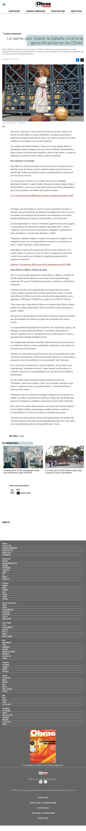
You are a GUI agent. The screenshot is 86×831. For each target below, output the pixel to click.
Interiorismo (6, 555)
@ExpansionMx (25, 493)
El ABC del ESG (6, 656)
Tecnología (5, 570)
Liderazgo (5, 667)
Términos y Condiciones (43, 813)
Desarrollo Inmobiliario (35, 11)
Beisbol (4, 607)
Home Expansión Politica (9, 563)
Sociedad (5, 599)
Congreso (5, 590)
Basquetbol (6, 612)
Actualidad (5, 665)
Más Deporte (6, 614)
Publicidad (43, 798)
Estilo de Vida (6, 722)
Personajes (5, 717)
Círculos (5, 682)
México (4, 587)
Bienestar (5, 720)
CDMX (3, 592)
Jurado (4, 724)
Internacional (6, 568)
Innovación (5, 654)
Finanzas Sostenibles (8, 652)
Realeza (4, 680)
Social (4, 645)
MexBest (6, 708)
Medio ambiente (6, 642)
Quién (4, 676)
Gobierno (5, 585)
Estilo (4, 625)
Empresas (5, 561)
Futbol (4, 605)
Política (5, 583)
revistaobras (40, 781)
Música (4, 634)
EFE (18, 490)
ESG (3, 575)
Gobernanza (6, 647)
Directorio (43, 818)
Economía (5, 565)
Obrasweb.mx (45, 781)
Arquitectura (76, 11)
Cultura (4, 691)
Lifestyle (5, 616)
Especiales (5, 671)
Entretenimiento (7, 627)
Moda (3, 684)
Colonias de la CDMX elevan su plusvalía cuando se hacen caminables (62, 471)
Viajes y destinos (7, 715)
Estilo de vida (6, 704)
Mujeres (4, 577)
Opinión (4, 597)
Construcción (14, 11)
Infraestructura (58, 11)
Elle (3, 695)
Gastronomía (6, 710)
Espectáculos (6, 678)
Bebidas (4, 713)
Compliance (43, 808)
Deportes (5, 629)
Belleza (4, 687)
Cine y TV (5, 632)
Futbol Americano (7, 610)
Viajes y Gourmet (7, 636)
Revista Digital (6, 619)
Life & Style (6, 623)
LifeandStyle (6, 579)
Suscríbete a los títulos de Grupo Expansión (43, 765)
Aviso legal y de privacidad (43, 803)
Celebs (4, 702)
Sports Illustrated (9, 603)
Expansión (6, 559)
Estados (4, 594)
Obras (4, 544)
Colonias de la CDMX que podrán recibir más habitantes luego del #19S (20, 471)
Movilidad (5, 649)
